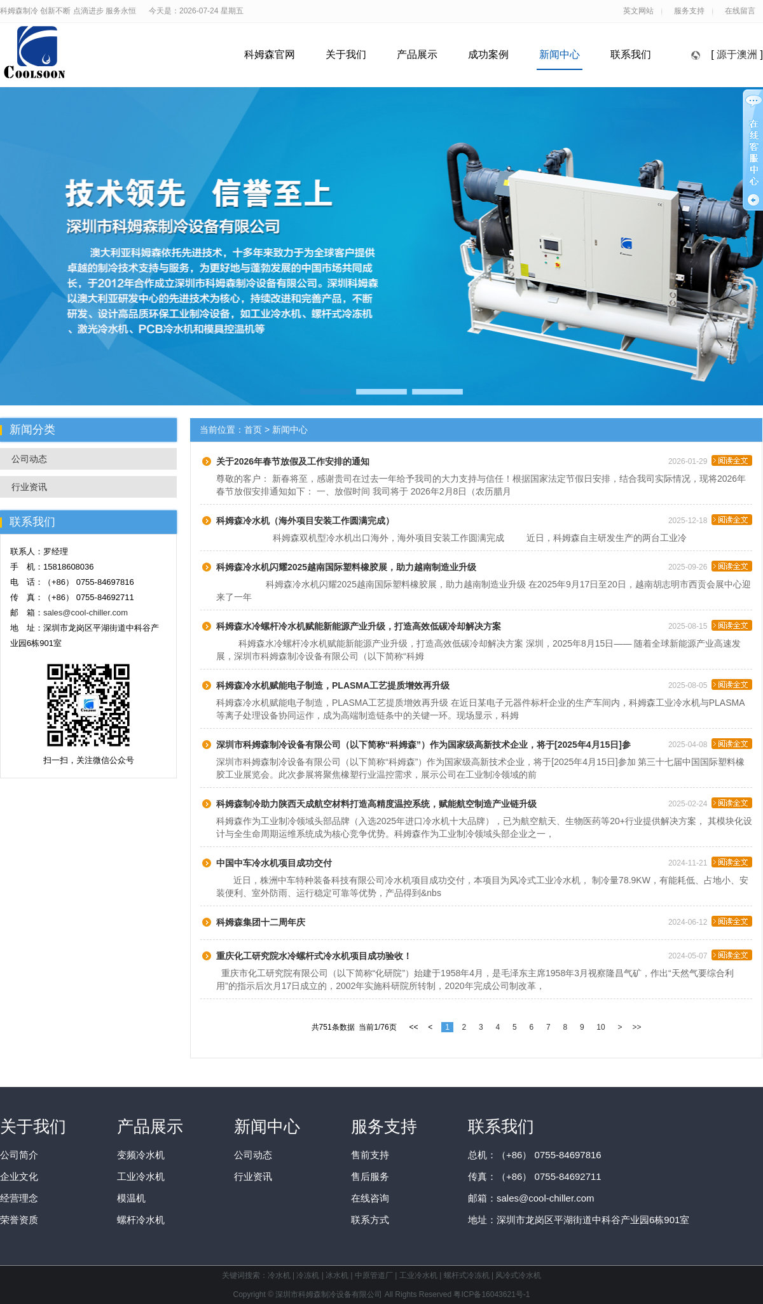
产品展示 (417, 54)
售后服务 (370, 1176)
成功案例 (488, 54)
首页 (253, 429)
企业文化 (19, 1176)
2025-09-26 (710, 565)
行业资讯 (29, 487)
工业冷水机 (141, 1176)
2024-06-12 (710, 920)
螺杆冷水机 (141, 1219)
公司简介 (19, 1154)
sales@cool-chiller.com (85, 612)
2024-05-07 (710, 954)
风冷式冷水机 (518, 1275)
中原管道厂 (374, 1275)
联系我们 (630, 54)
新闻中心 (559, 54)
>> (636, 1027)
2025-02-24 (710, 802)
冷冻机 (307, 1275)
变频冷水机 (141, 1154)
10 (600, 1027)
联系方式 (370, 1219)
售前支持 (370, 1154)
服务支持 (384, 1126)
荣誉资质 (19, 1219)
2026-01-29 (710, 459)
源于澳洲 (737, 54)
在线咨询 (370, 1198)
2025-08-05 (710, 683)
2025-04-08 (710, 742)
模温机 (131, 1198)
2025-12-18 (710, 518)
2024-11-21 (710, 861)
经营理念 (19, 1198)
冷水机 (279, 1275)
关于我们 (346, 54)
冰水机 (337, 1275)
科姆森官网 (269, 54)
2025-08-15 (710, 624)
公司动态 (29, 459)
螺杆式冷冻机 (467, 1275)
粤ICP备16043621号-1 (491, 1294)
